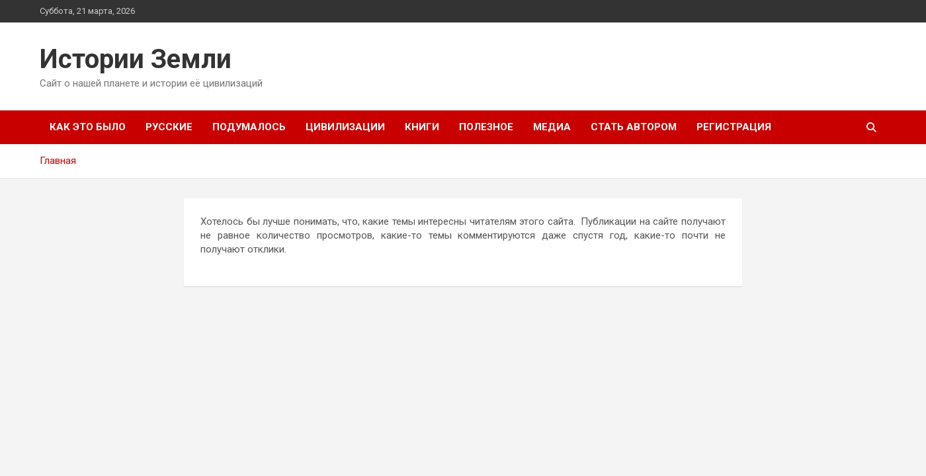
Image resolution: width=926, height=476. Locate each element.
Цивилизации (345, 127)
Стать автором (634, 127)
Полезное (486, 127)
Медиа (552, 127)
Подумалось (249, 127)
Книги (422, 127)
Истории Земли (136, 59)
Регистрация (733, 127)
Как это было (88, 127)
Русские (169, 127)
